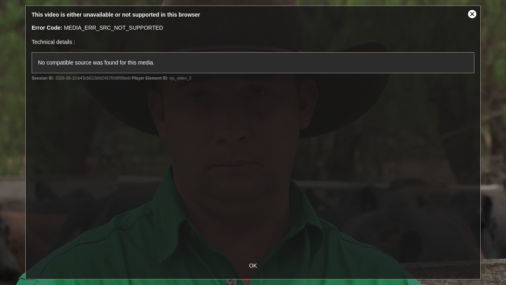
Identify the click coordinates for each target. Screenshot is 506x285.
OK (253, 265)
